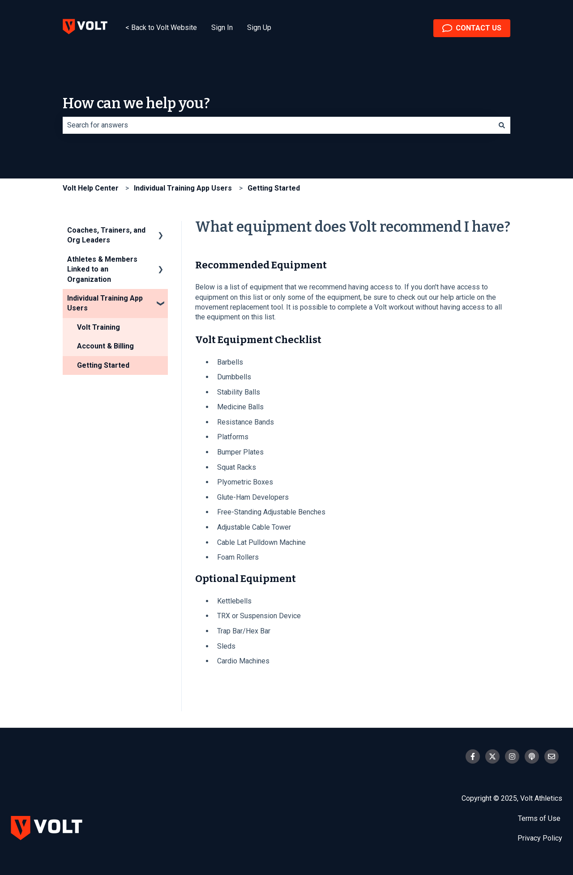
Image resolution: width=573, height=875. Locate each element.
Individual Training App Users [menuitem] (105, 303)
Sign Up (259, 27)
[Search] (501, 125)
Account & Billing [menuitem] (105, 346)
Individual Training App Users (183, 188)
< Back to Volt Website (161, 27)
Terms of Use (540, 818)
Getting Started (274, 188)
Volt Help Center (91, 188)
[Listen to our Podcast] (532, 756)
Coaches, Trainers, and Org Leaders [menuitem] (106, 235)
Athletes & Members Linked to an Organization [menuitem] (102, 269)
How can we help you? (136, 103)
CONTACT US (472, 28)
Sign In (222, 27)
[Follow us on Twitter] (492, 756)
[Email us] (551, 756)
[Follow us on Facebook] (473, 756)
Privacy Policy (539, 838)
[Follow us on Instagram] (512, 756)
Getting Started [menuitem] (103, 365)
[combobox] (278, 125)
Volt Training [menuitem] (98, 327)
